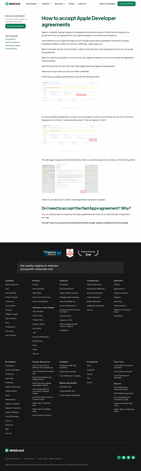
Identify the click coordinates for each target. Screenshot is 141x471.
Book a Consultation (107, 4)
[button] (32, 3)
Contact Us (82, 4)
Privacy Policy (42, 459)
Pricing (71, 4)
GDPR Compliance (55, 459)
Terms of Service (29, 459)
